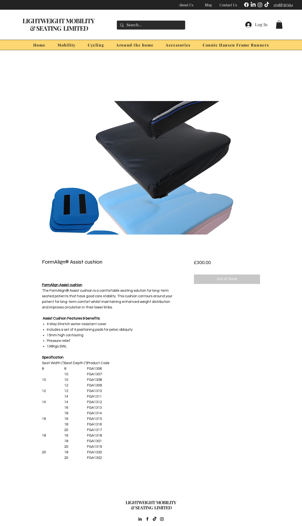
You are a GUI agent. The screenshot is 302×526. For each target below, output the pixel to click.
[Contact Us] (228, 5)
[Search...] (151, 25)
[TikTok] (267, 5)
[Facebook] (246, 5)
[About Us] (186, 5)
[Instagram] (260, 5)
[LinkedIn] (253, 5)
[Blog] (208, 5)
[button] (279, 25)
